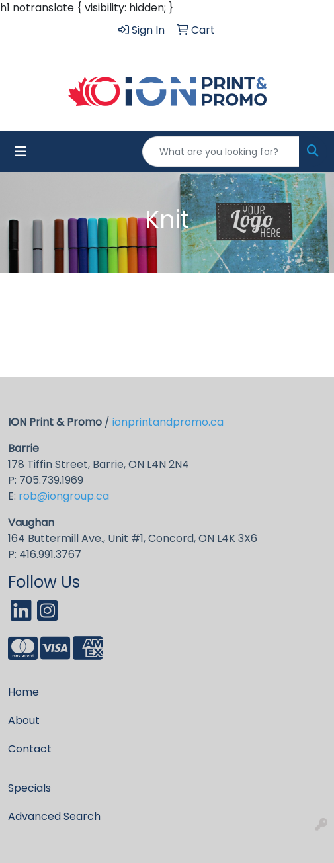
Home (23, 692)
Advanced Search (54, 816)
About (24, 720)
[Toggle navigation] (20, 151)
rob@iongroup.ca (64, 496)
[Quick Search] (221, 151)
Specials (29, 787)
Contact (30, 748)
